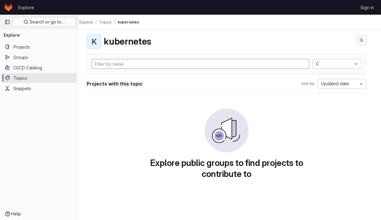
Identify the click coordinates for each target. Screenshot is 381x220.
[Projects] (39, 47)
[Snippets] (39, 88)
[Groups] (39, 57)
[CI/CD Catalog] (39, 67)
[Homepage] (8, 7)
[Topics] (39, 78)
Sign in (367, 7)
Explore (26, 7)
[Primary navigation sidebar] (7, 22)
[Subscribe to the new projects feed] (361, 40)
